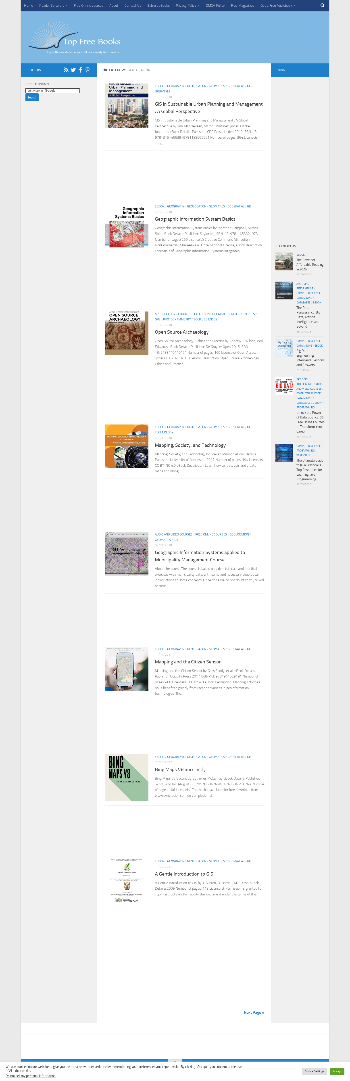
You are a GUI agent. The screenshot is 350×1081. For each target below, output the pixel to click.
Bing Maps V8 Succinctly (180, 769)
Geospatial (236, 86)
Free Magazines (242, 5)
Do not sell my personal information (31, 1076)
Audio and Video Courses (174, 534)
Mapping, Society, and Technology (190, 445)
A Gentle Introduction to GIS (184, 875)
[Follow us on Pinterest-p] (87, 70)
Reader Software (51, 5)
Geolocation (196, 86)
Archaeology (165, 314)
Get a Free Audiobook (276, 5)
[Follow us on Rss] (66, 70)
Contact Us (133, 5)
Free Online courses (88, 5)
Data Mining (304, 297)
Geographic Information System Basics (195, 219)
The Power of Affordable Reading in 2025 (310, 264)
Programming (305, 407)
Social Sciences (205, 319)
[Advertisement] (184, 178)
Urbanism (162, 91)
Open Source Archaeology (182, 332)
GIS (249, 86)
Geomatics (217, 86)
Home (28, 5)
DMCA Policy (215, 5)
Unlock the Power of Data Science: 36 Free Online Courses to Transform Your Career (310, 422)
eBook (160, 86)
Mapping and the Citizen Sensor (188, 662)
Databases (303, 302)
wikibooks (303, 455)
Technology (164, 432)
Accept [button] (337, 1071)
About (113, 5)
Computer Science (308, 293)
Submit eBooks (158, 5)
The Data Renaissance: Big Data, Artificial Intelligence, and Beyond (308, 317)
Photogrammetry (177, 319)
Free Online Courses (211, 534)
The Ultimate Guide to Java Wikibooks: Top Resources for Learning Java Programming (309, 469)
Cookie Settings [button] (314, 1071)
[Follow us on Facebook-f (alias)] (80, 70)
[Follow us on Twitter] (73, 70)
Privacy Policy (186, 5)
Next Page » (254, 1014)
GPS (157, 319)
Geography (175, 86)
